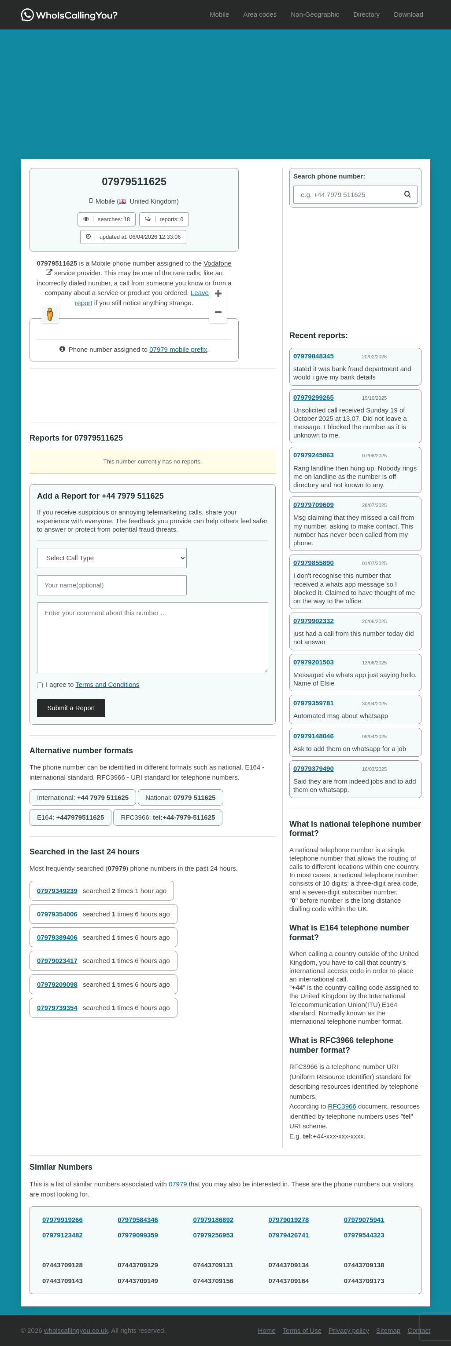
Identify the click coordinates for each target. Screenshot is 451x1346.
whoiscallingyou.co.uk (76, 1330)
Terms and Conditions (107, 753)
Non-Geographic (315, 14)
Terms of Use (302, 1330)
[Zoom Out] (218, 383)
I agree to (92, 753)
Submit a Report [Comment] (71, 777)
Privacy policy (349, 1330)
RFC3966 (342, 1106)
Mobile (219, 14)
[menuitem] (219, 14)
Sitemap (388, 1330)
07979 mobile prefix (178, 419)
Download (408, 14)
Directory (366, 14)
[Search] (407, 195)
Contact (418, 1330)
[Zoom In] (218, 364)
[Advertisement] (225, 91)
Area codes (260, 14)
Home (267, 1330)
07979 (178, 1184)
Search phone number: (329, 176)
